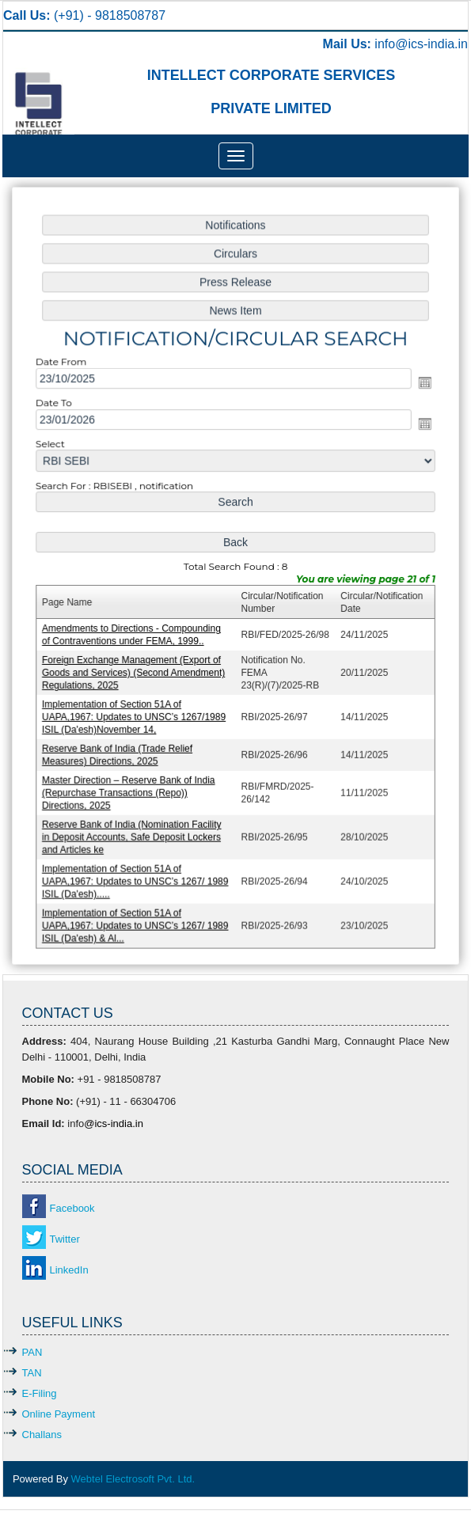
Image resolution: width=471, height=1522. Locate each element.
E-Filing (39, 1393)
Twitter (65, 1239)
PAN (32, 1352)
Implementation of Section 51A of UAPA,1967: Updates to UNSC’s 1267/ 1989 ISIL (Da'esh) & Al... (137, 919)
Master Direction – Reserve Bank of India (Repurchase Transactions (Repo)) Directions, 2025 (130, 789)
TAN (32, 1373)
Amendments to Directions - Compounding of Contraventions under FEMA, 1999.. (134, 633)
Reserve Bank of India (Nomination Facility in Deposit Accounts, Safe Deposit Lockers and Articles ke (134, 832)
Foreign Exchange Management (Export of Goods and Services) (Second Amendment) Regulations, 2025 (136, 671)
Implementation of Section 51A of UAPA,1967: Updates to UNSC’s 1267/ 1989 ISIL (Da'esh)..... (137, 876)
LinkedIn (69, 1270)
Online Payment (59, 1414)
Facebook (72, 1208)
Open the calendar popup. (422, 386)
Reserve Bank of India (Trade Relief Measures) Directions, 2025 (119, 751)
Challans (42, 1434)
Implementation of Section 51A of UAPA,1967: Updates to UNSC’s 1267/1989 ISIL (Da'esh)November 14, (136, 714)
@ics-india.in (431, 44)
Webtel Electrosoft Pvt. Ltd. (133, 1479)
